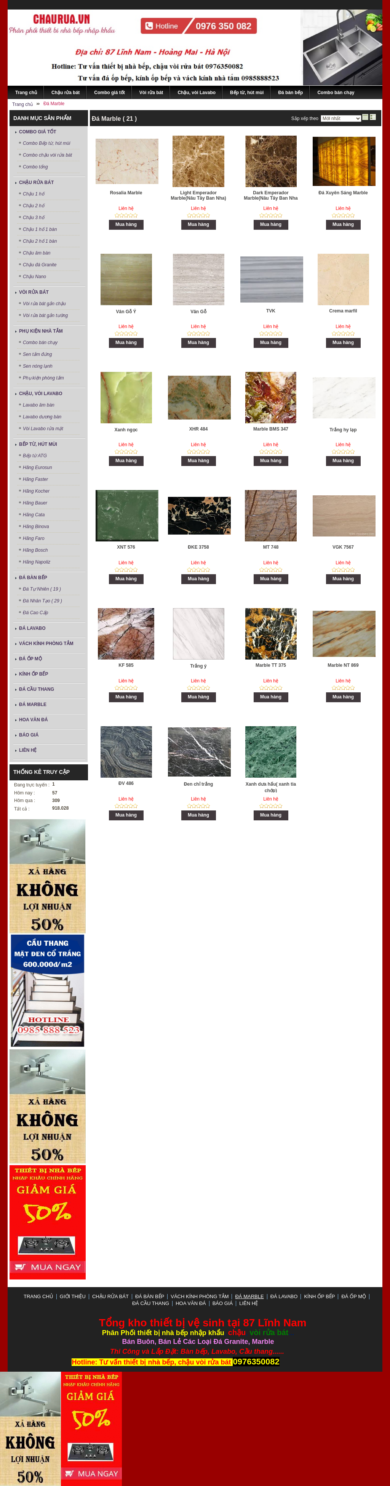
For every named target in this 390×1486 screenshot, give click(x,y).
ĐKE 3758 (198, 547)
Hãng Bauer (35, 503)
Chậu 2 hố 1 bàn (40, 241)
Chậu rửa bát (36, 182)
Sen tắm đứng (37, 354)
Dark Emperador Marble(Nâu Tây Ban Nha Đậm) (270, 198)
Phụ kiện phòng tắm (43, 378)
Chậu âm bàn (36, 253)
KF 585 (125, 665)
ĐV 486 (126, 783)
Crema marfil (343, 311)
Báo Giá (28, 735)
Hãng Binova (36, 526)
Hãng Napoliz (36, 562)
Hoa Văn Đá (33, 719)
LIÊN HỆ (28, 750)
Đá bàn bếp (33, 577)
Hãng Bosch (35, 550)
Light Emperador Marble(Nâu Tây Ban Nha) (198, 195)
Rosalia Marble (126, 192)
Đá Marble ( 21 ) (114, 118)
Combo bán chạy (40, 342)
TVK (270, 311)
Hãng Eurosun (37, 467)
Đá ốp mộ (30, 658)
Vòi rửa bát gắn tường (45, 315)
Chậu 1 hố (33, 194)
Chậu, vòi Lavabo (40, 393)
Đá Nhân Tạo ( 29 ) (42, 601)
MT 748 (271, 547)
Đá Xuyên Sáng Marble (343, 192)
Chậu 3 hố (33, 217)
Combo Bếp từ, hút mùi (46, 143)
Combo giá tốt (37, 132)
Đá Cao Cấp (35, 612)
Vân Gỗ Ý (126, 311)
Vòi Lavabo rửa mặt (43, 428)
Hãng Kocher (36, 491)
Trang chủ (38, 1296)
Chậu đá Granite (39, 264)
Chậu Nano (34, 276)
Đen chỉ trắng (198, 784)
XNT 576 (126, 547)
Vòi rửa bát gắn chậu (44, 303)
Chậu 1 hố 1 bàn (40, 229)
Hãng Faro (34, 538)
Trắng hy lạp (342, 429)
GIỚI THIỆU (73, 1296)
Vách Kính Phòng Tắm (46, 643)
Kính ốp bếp (33, 674)
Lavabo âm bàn (38, 405)
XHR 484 (198, 429)
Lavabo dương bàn (42, 417)
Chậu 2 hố (33, 205)
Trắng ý (198, 666)
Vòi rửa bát (34, 292)
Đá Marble (32, 704)
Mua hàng (126, 224)
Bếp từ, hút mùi (38, 444)
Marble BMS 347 (270, 429)
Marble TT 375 (271, 665)
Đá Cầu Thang (36, 689)
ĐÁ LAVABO (32, 628)
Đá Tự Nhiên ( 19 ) (42, 589)
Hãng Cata (34, 514)
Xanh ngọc (125, 429)
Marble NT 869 (343, 665)
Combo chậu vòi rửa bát (47, 155)
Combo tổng (35, 167)
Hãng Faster (35, 479)
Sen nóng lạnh (38, 366)
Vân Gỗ (198, 311)
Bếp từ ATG (35, 455)
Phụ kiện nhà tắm (41, 331)
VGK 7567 (343, 547)
